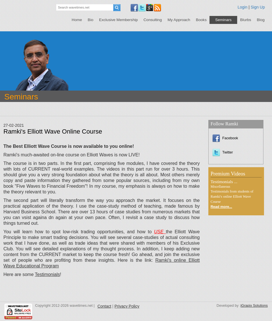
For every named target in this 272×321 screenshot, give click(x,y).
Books (201, 20)
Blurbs (245, 20)
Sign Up (258, 7)
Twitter (222, 152)
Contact (104, 306)
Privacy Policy (126, 306)
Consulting (153, 20)
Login (242, 7)
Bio (90, 20)
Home (77, 20)
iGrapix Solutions (254, 306)
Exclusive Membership (118, 20)
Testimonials (47, 274)
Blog (261, 20)
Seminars (223, 20)
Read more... (221, 207)
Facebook (225, 138)
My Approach (179, 20)
